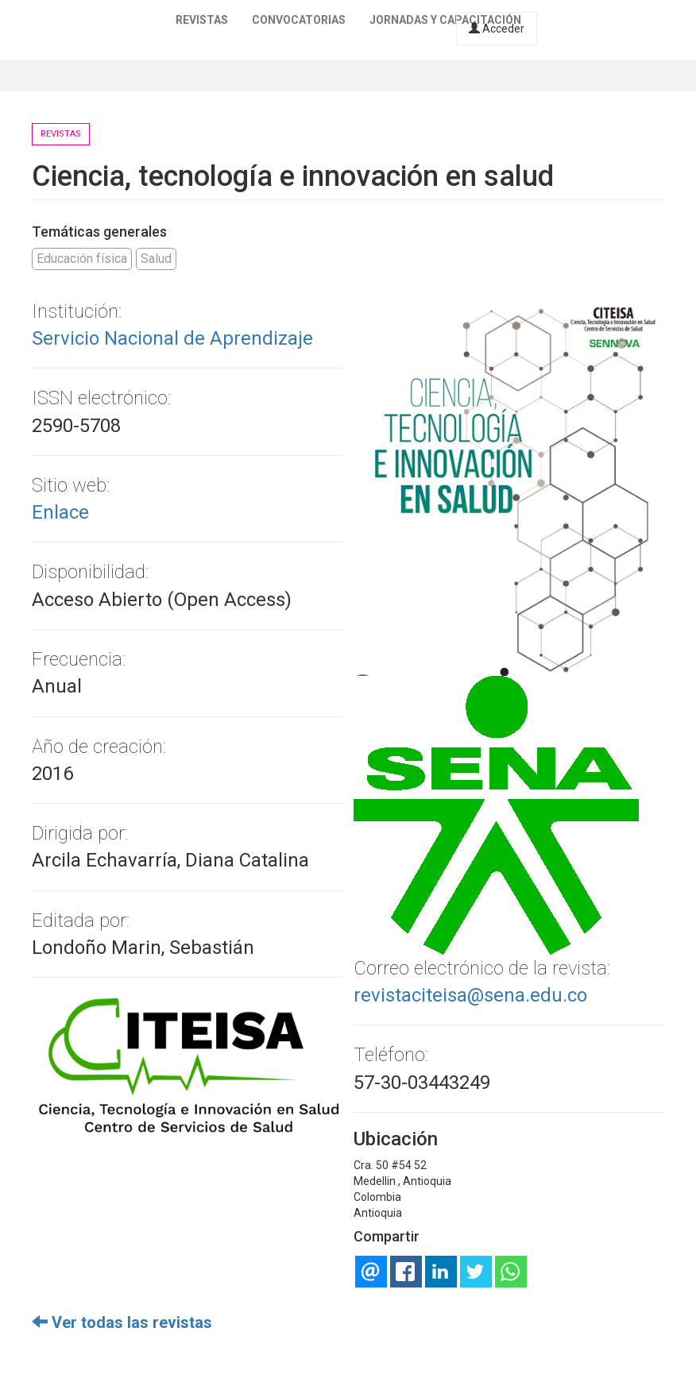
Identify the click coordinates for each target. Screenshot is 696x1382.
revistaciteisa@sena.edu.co (470, 995)
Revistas (202, 20)
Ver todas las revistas (122, 1322)
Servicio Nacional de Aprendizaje (172, 338)
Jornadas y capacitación (445, 20)
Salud (156, 258)
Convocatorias (299, 20)
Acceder (496, 28)
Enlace (60, 512)
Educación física (82, 258)
